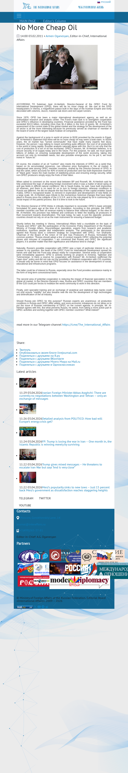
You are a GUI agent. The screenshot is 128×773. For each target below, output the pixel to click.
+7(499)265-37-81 (31, 530)
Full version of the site (31, 589)
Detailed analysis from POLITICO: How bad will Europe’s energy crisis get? (60, 420)
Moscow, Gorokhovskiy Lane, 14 (40, 517)
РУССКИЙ (104, 2)
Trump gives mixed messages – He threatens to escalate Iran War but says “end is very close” (60, 465)
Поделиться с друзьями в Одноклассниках (47, 364)
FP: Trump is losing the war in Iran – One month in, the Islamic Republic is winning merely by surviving (65, 443)
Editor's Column (54, 21)
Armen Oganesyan (57, 36)
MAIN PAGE (28, 21)
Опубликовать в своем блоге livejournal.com (48, 352)
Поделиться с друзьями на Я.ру (39, 355)
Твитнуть (24, 349)
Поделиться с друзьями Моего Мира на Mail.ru (49, 361)
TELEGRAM (26, 498)
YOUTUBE (25, 505)
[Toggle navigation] (19, 15)
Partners (23, 543)
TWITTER (45, 498)
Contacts (23, 511)
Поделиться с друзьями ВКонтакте (41, 358)
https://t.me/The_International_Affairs (86, 324)
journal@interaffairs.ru (31, 524)
